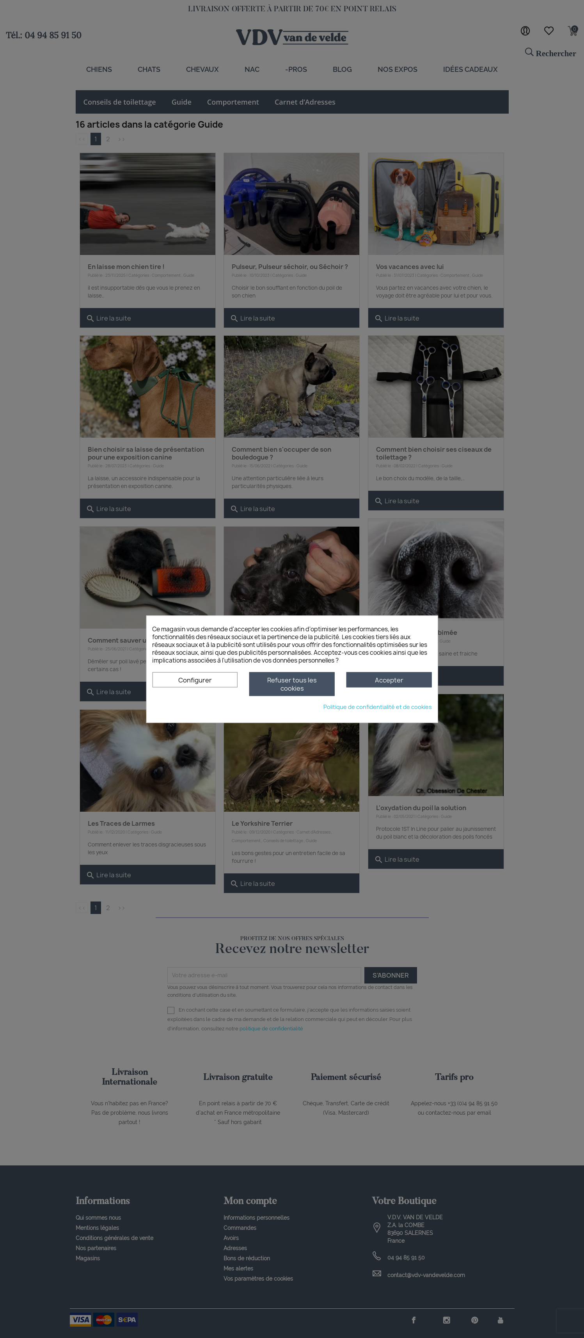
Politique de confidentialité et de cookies (377, 706)
